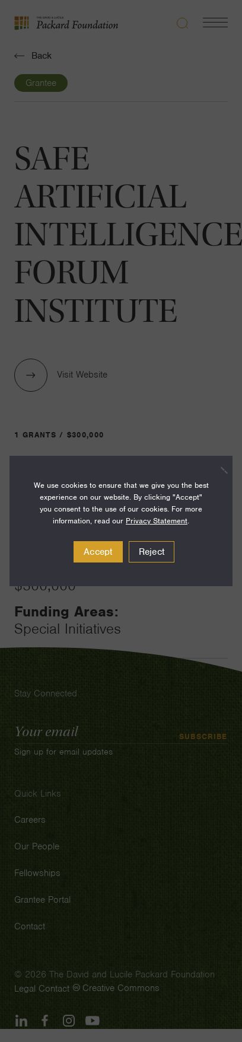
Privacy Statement (156, 521)
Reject (152, 552)
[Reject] (218, 470)
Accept (98, 552)
